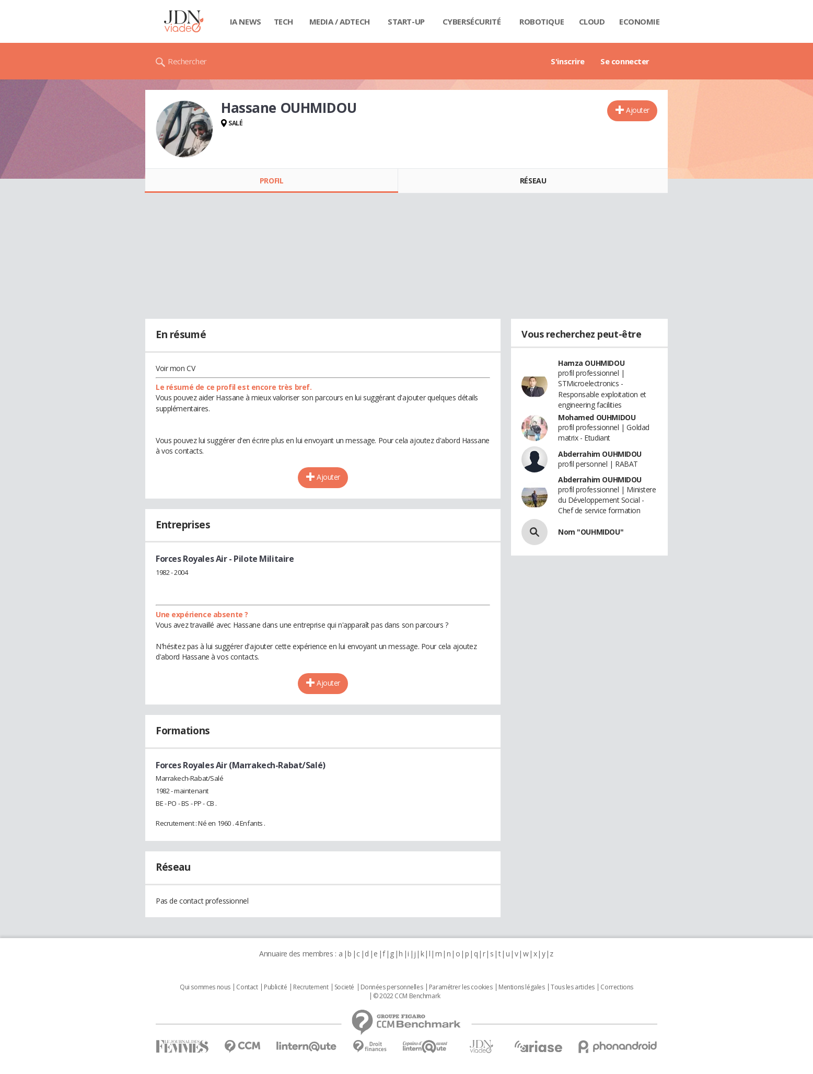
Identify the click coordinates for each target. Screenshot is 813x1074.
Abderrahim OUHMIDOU (600, 454)
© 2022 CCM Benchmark (406, 996)
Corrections (616, 987)
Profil (271, 181)
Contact (247, 987)
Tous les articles (573, 987)
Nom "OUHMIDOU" (590, 532)
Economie (639, 21)
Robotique (541, 21)
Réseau (533, 181)
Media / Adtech (339, 21)
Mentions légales (521, 987)
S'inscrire (568, 61)
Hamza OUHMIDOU (591, 363)
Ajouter (637, 110)
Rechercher (187, 61)
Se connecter (624, 61)
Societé (344, 987)
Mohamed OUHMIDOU (596, 417)
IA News (245, 21)
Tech (283, 21)
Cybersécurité (472, 21)
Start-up (406, 21)
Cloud (592, 21)
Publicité (275, 987)
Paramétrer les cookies (461, 987)
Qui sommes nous (205, 987)
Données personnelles (392, 987)
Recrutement (310, 987)
